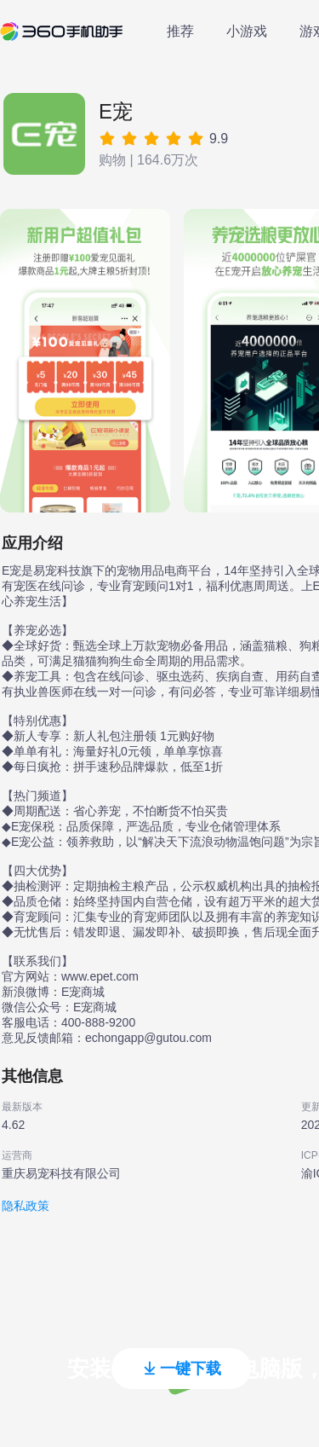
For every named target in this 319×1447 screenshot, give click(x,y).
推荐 (180, 31)
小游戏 (246, 31)
